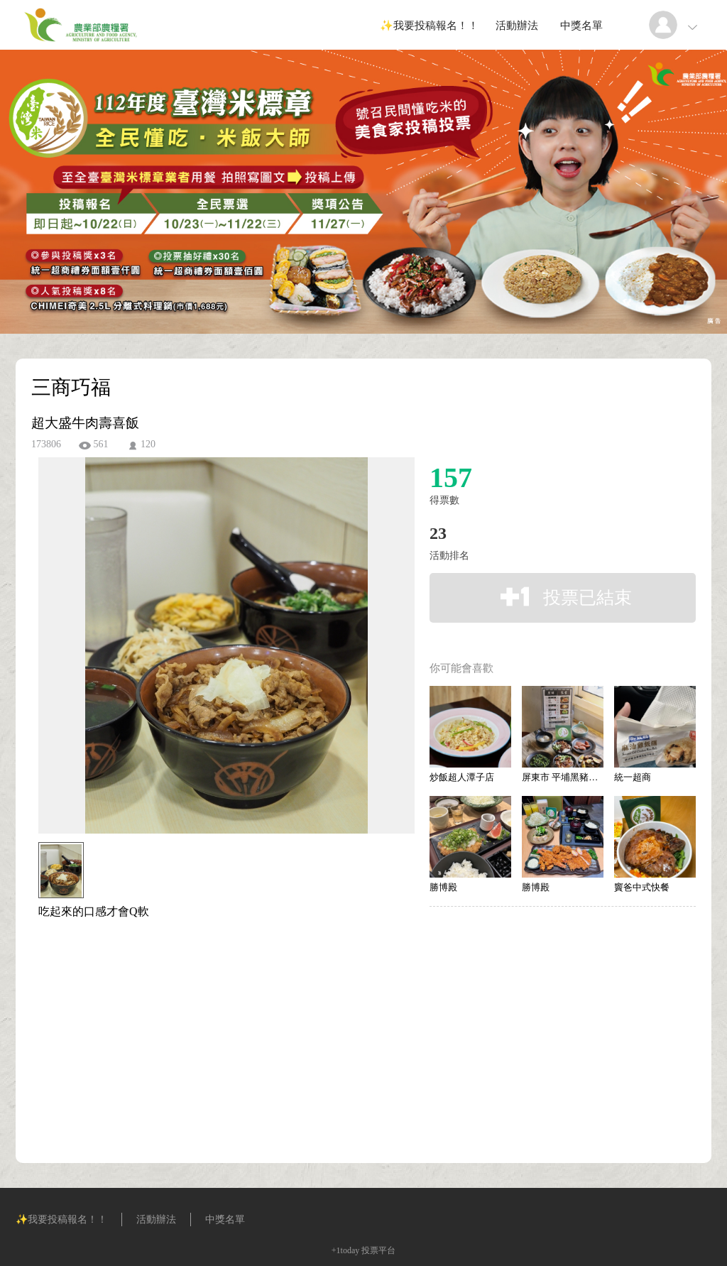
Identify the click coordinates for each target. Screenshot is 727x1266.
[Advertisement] (204, 983)
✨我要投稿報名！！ (429, 25)
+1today (345, 1250)
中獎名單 (581, 25)
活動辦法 (517, 25)
